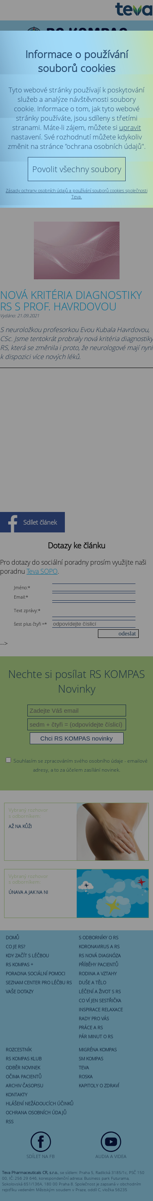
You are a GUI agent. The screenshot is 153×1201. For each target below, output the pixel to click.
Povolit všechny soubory (76, 169)
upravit (130, 127)
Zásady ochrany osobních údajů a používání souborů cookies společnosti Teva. (76, 193)
